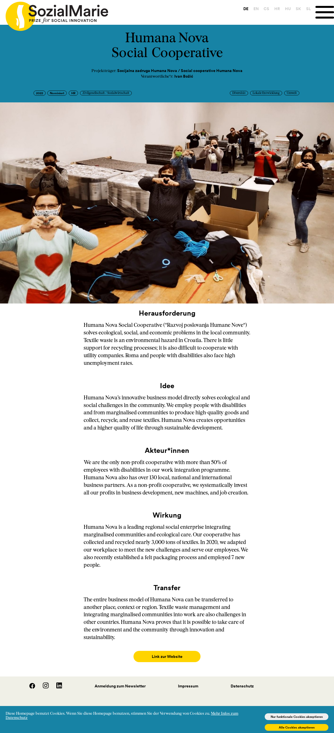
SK (298, 8)
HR (277, 8)
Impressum (188, 680)
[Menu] (324, 12)
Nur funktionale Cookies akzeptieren (297, 717)
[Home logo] (54, 14)
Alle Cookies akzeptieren (297, 727)
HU (288, 8)
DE (245, 8)
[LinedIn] (56, 682)
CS (266, 8)
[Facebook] (29, 682)
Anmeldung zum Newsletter (120, 680)
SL (308, 8)
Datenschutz (242, 680)
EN (256, 8)
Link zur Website (167, 656)
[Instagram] (43, 682)
